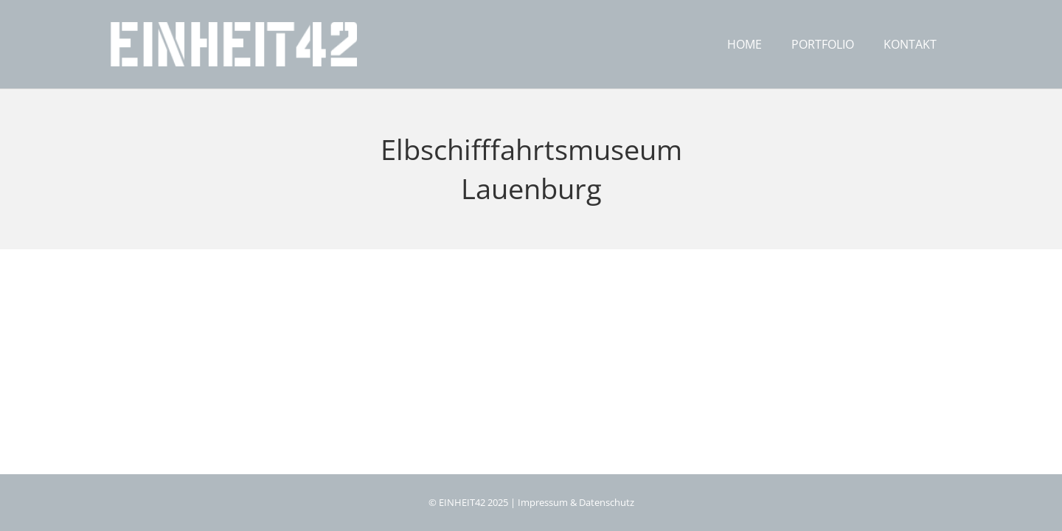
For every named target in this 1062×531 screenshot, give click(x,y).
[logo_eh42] (234, 44)
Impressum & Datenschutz (576, 502)
